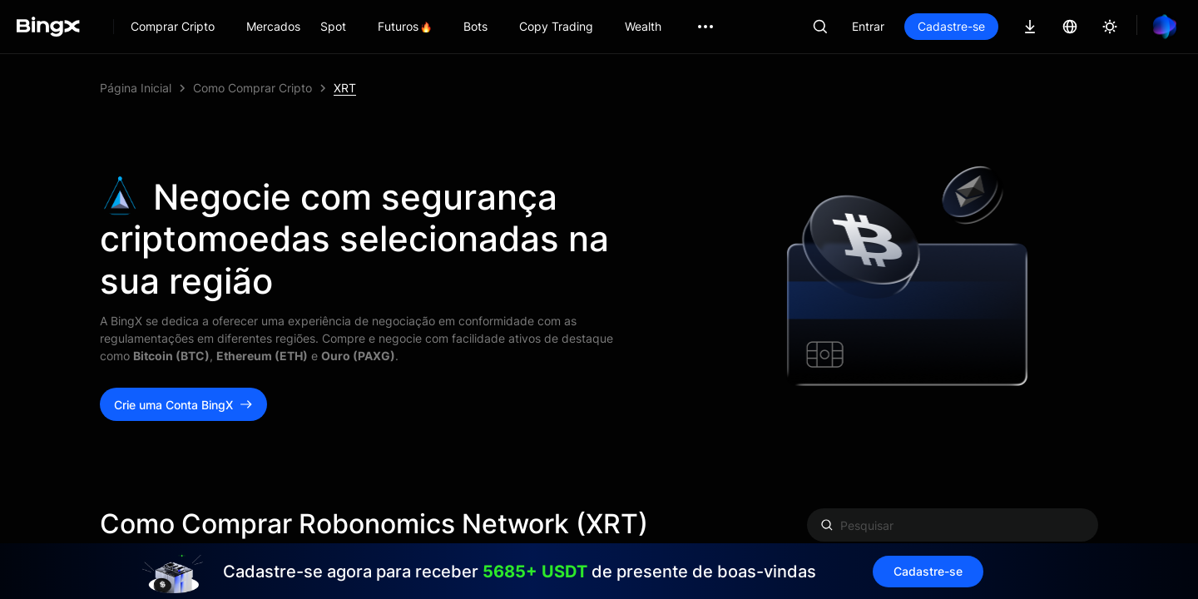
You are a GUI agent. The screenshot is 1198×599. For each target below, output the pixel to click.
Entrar (868, 26)
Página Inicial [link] (135, 88)
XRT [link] (345, 88)
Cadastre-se (951, 26)
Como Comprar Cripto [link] (252, 88)
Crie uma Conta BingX (183, 405)
